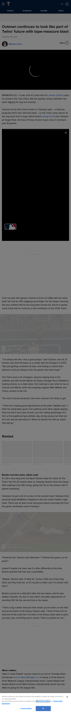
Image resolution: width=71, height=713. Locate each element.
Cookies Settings (26, 708)
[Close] (67, 697)
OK (43, 708)
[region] (35, 703)
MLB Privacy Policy (42, 701)
